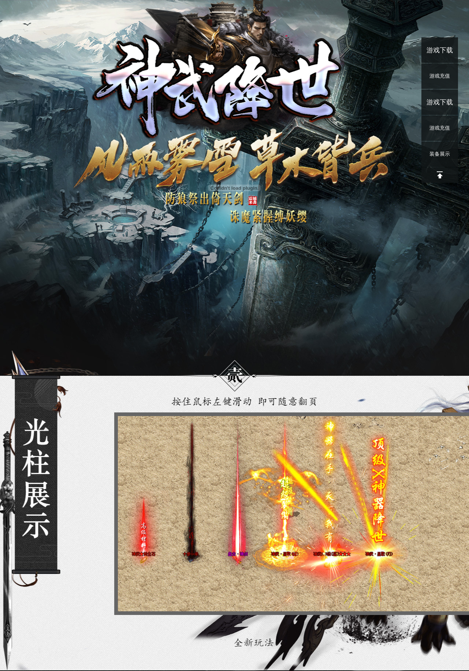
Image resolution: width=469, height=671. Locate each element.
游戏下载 (440, 50)
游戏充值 (439, 76)
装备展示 (439, 154)
